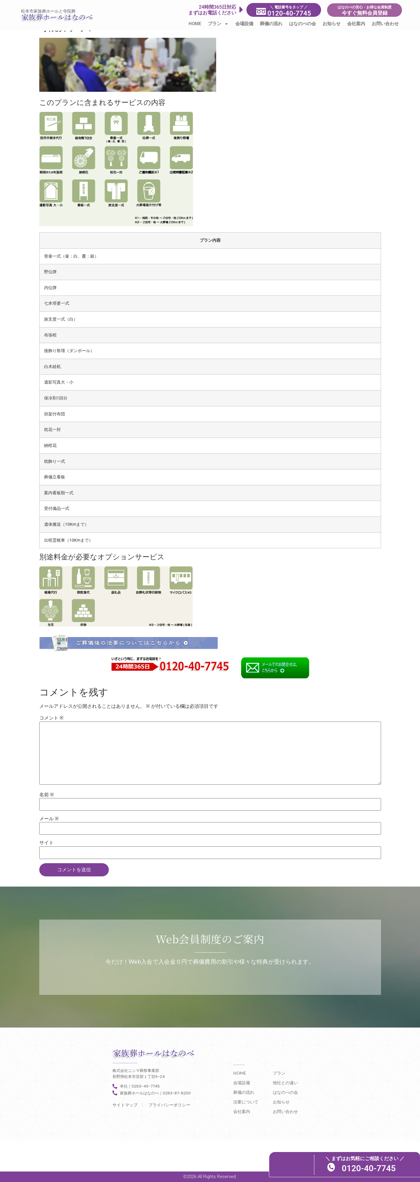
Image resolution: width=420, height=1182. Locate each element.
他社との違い (285, 1082)
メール (49, 818)
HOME (195, 23)
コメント (51, 718)
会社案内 (356, 23)
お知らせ (332, 23)
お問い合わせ (385, 23)
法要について (245, 1101)
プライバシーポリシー (169, 1105)
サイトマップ (125, 1105)
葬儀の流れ (271, 23)
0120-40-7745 (377, 1168)
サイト (46, 842)
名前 (46, 794)
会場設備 (244, 23)
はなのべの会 (302, 23)
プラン (218, 24)
